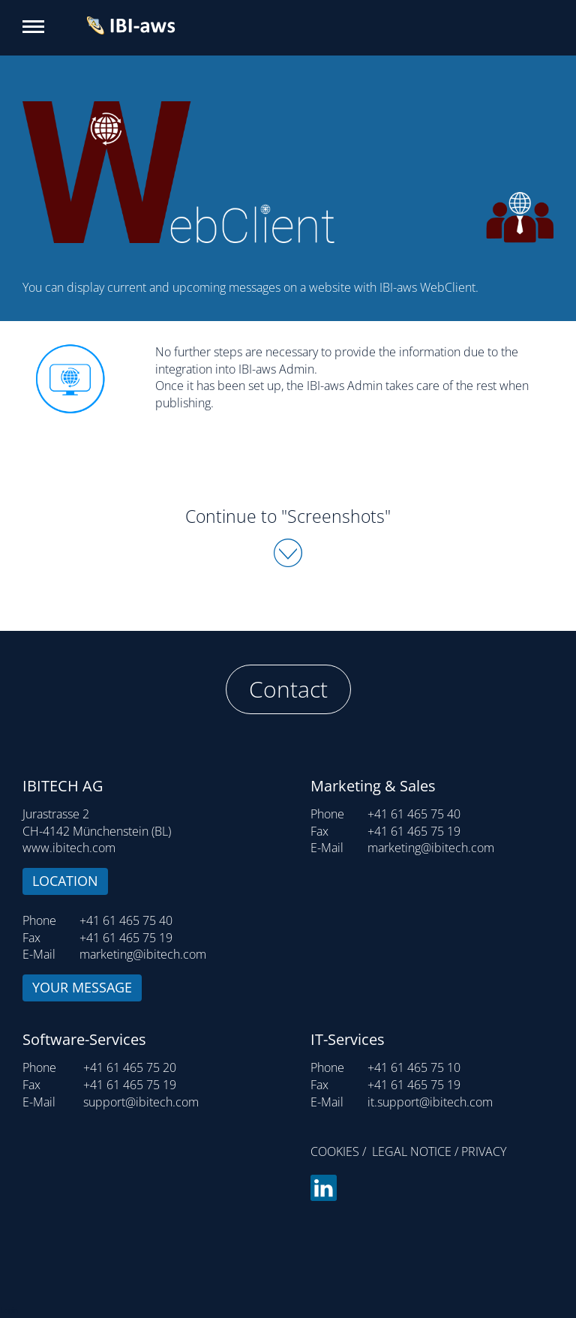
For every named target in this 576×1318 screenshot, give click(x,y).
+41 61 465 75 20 (129, 1067)
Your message (82, 987)
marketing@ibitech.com (143, 954)
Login (9, 1309)
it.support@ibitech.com (430, 1102)
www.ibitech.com (69, 847)
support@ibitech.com (141, 1102)
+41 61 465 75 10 (414, 1067)
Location (65, 881)
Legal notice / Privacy (439, 1151)
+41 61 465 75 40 (126, 920)
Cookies (334, 1151)
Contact (288, 689)
